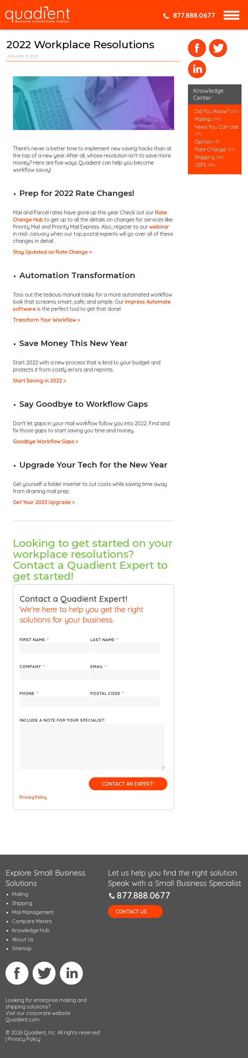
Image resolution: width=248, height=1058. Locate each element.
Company (32, 666)
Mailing (203, 119)
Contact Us (131, 911)
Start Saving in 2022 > (39, 380)
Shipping (205, 157)
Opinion (203, 141)
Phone (29, 693)
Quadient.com (22, 1019)
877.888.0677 (194, 15)
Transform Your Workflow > (46, 320)
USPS (200, 165)
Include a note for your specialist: (63, 720)
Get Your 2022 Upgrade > (44, 502)
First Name (34, 639)
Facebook (197, 48)
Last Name (104, 639)
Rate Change (210, 149)
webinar (159, 226)
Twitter (218, 48)
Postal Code (107, 693)
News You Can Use (216, 127)
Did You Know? (211, 111)
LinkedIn (197, 69)
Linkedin (71, 973)
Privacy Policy (33, 797)
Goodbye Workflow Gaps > (45, 441)
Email (98, 666)
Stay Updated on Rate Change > (52, 252)
